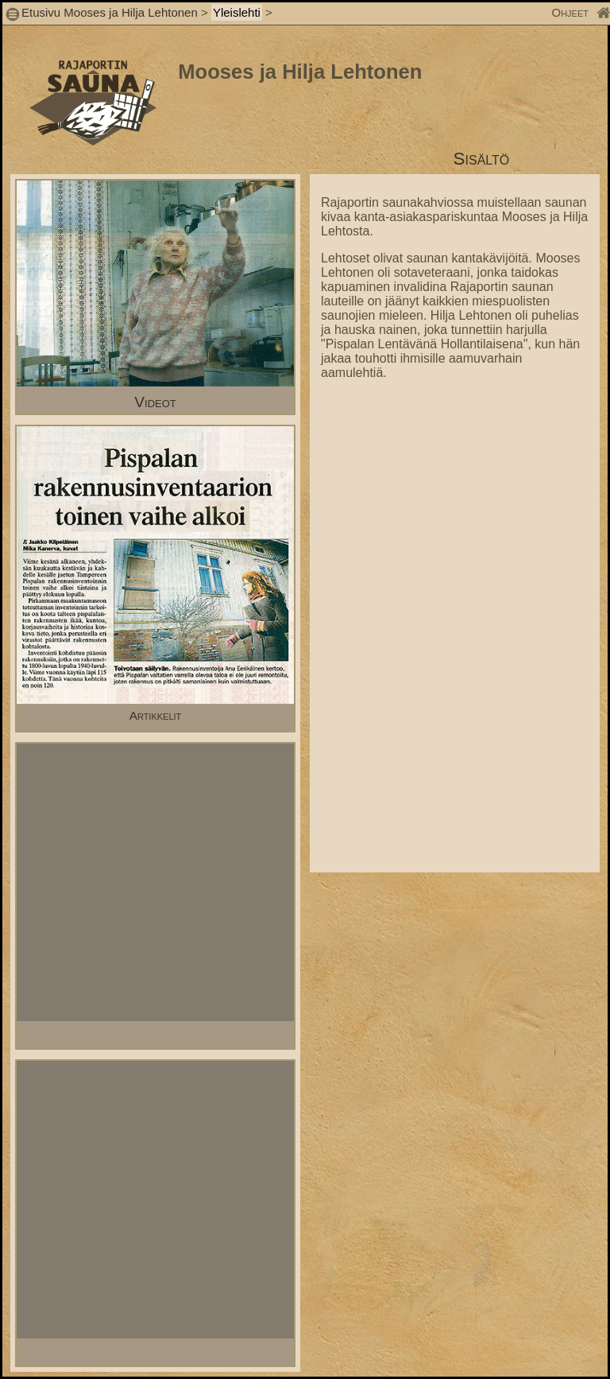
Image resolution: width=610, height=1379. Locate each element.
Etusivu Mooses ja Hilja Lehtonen (109, 12)
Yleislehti (237, 12)
